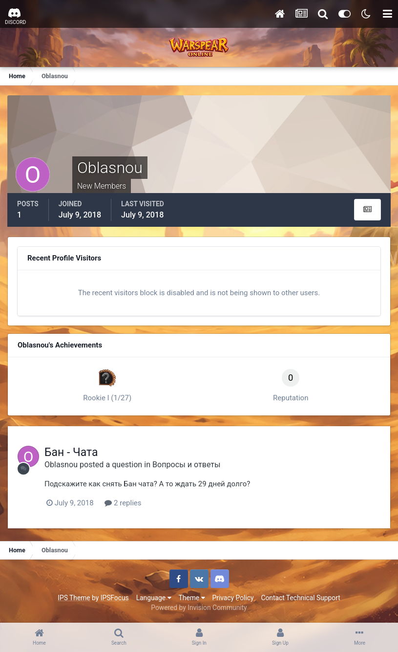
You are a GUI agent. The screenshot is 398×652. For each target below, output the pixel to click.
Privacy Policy (233, 598)
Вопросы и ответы (186, 464)
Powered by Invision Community (199, 607)
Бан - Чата (71, 452)
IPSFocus (115, 598)
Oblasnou (61, 464)
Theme (192, 598)
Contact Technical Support (300, 598)
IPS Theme (74, 598)
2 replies (123, 503)
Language (153, 598)
